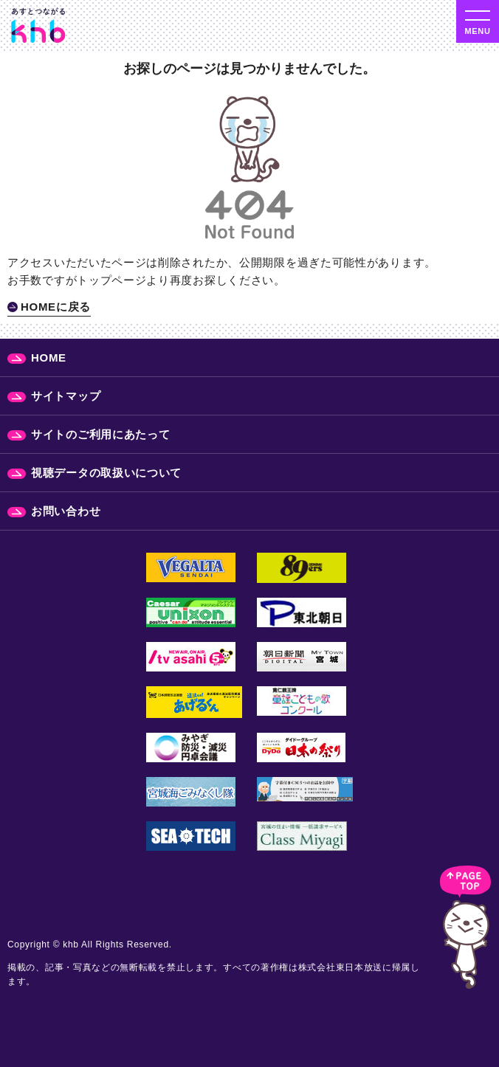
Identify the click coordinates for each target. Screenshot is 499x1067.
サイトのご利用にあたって (100, 434)
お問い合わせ (65, 511)
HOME (48, 357)
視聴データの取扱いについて (106, 472)
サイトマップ (65, 396)
